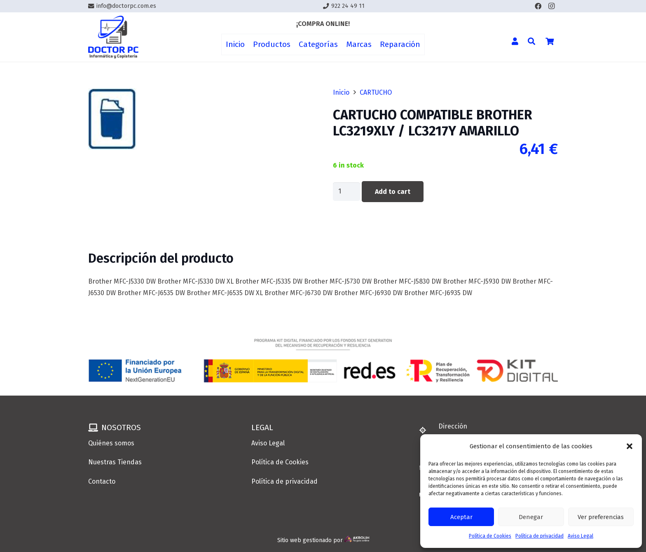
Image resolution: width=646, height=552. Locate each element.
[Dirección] (426, 430)
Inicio (341, 92)
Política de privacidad (539, 536)
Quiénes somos (111, 443)
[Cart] (549, 41)
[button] (629, 446)
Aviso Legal (580, 536)
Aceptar (461, 517)
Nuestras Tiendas (115, 462)
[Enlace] (113, 37)
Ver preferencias (601, 517)
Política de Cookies (490, 536)
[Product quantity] (346, 191)
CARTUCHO (376, 92)
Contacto (101, 481)
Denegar (531, 517)
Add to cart (392, 192)
